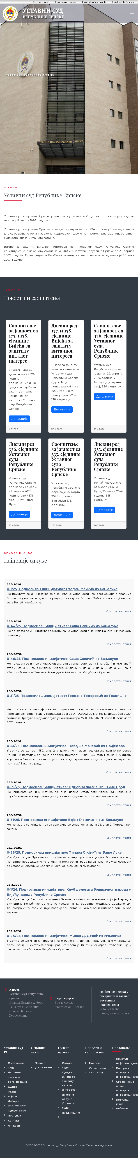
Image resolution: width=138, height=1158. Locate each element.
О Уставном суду (16, 1065)
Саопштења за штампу (97, 1070)
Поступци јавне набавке (123, 1104)
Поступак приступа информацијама (125, 1072)
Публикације (71, 1112)
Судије (12, 1086)
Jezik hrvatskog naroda (123, 2)
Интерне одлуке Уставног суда (68, 1101)
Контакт (13, 1120)
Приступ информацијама (125, 1061)
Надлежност (17, 1072)
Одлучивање (17, 1110)
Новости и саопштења (94, 1050)
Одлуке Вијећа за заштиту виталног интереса (68, 1081)
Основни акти (38, 1050)
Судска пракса (63, 1050)
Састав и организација (17, 1079)
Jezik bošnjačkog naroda (94, 2)
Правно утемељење (43, 1065)
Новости (95, 1063)
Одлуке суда (67, 1065)
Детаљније (19, 419)
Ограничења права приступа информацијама (125, 1088)
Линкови (14, 1125)
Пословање (121, 1048)
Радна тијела (12, 1094)
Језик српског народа (65, 2)
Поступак (14, 1115)
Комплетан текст (118, 611)
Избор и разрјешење (17, 1103)
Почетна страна (40, 2)
